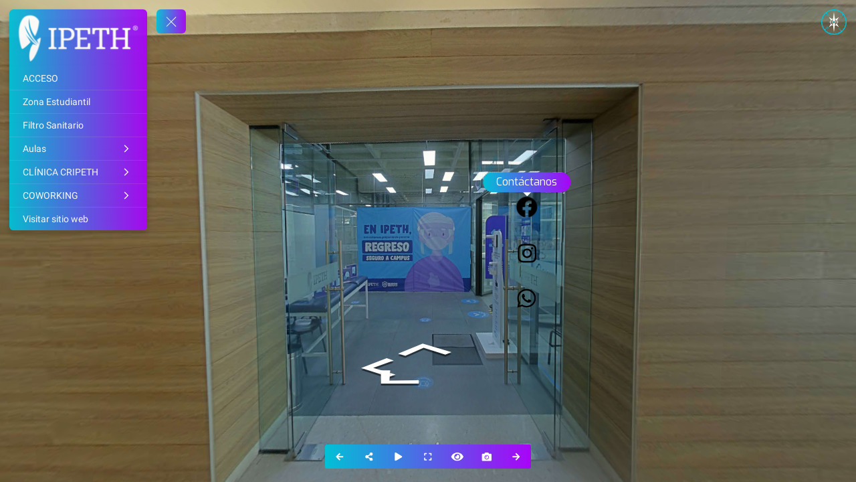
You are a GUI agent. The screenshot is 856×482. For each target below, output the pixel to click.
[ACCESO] (78, 78)
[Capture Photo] (487, 457)
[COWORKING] (78, 195)
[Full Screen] (428, 457)
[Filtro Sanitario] (78, 125)
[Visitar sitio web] (78, 219)
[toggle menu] (171, 21)
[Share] (369, 457)
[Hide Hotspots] (457, 457)
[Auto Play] (398, 457)
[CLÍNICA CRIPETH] (78, 172)
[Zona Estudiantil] (78, 101)
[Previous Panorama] (339, 457)
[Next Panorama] (516, 457)
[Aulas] (78, 148)
